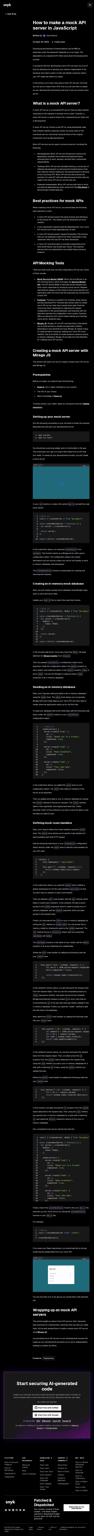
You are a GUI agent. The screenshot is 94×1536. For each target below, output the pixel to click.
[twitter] (6, 1510)
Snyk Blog (10, 14)
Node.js (40, 387)
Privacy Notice (40, 1528)
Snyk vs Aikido (81, 1490)
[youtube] (9, 1510)
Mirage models (50, 656)
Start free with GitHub (46, 1407)
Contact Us (62, 1468)
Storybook (82, 187)
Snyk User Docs (46, 1471)
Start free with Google (47, 1415)
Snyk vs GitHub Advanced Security (81, 1464)
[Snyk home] (7, 5)
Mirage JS (42, 323)
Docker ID (66, 1421)
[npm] (20, 1510)
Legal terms (31, 1528)
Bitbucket (46, 1421)
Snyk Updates (46, 1484)
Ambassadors (63, 1484)
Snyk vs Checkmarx (80, 1477)
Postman (41, 300)
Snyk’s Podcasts (29, 1474)
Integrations (9, 1477)
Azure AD (57, 1421)
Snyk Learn (44, 1468)
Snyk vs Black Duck (81, 1482)
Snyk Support (45, 1475)
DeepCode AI (10, 1473)
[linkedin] (13, 1510)
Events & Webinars (61, 1479)
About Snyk (62, 1465)
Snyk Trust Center (44, 1488)
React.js (58, 396)
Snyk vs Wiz (80, 1487)
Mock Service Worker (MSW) (50, 279)
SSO (38, 1421)
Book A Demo (63, 1471)
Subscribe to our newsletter (76, 1508)
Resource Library (26, 1466)
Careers (61, 1475)
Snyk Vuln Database (44, 1479)
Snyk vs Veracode (79, 1471)
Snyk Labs (44, 1465)
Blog (24, 1470)
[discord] (24, 1510)
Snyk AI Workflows (9, 1469)
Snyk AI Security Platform (11, 1463)
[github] (16, 1510)
